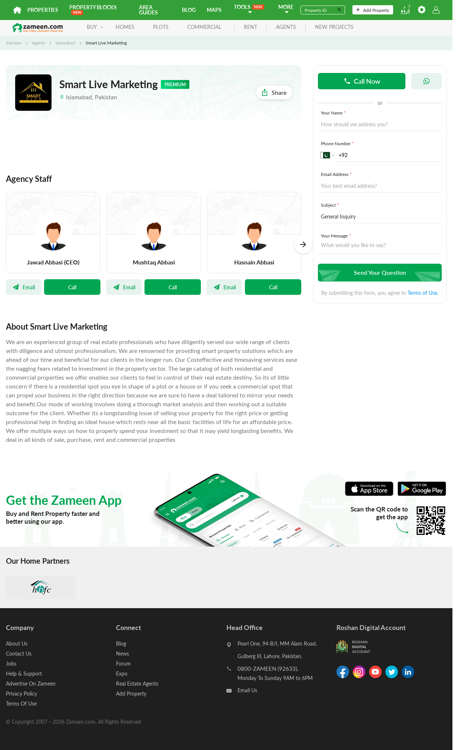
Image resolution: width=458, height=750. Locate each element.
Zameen (13, 43)
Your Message (336, 235)
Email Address (337, 174)
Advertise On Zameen (31, 683)
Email (23, 287)
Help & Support (24, 673)
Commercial (204, 26)
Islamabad (65, 43)
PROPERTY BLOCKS (93, 9)
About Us (16, 643)
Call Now (362, 81)
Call (72, 287)
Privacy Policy (21, 693)
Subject (331, 205)
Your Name (334, 112)
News (122, 653)
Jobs (11, 663)
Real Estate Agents (137, 683)
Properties (42, 9)
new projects (334, 27)
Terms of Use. (423, 292)
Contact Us (18, 653)
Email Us (247, 690)
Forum (123, 663)
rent (250, 27)
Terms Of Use (21, 703)
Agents (38, 43)
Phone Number (338, 143)
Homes (125, 26)
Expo (121, 673)
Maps (214, 9)
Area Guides (148, 10)
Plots (161, 26)
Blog (189, 9)
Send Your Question (379, 272)
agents (286, 27)
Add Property (372, 10)
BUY (95, 26)
